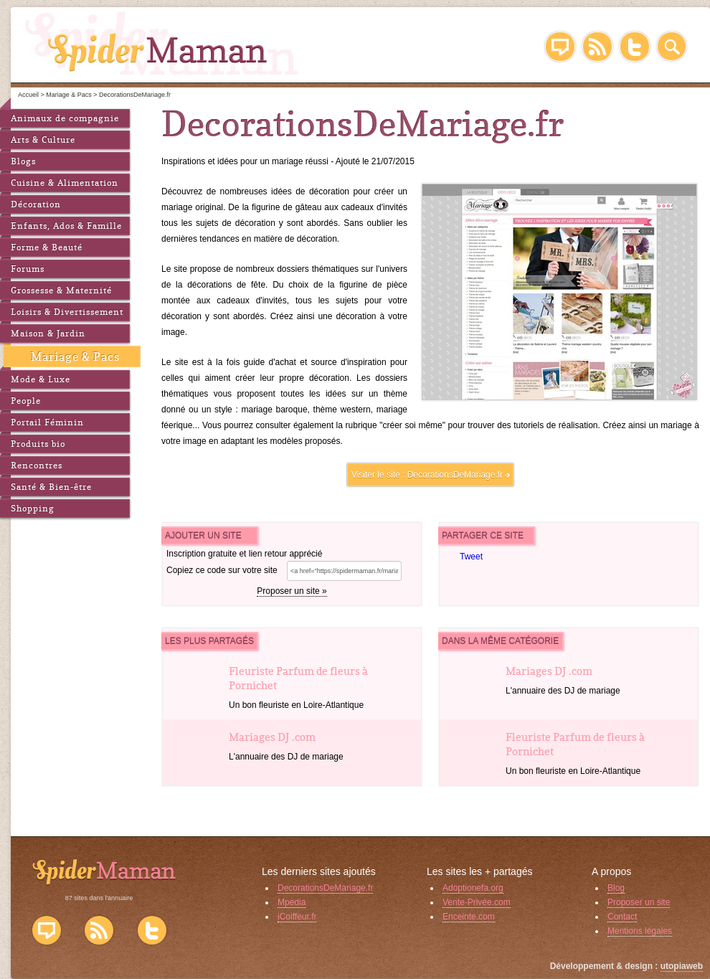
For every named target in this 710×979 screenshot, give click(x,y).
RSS (597, 47)
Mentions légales (639, 931)
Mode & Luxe (40, 379)
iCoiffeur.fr (297, 917)
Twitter (635, 47)
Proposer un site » (291, 591)
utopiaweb (682, 966)
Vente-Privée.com (476, 902)
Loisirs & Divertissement (67, 311)
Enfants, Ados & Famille (66, 225)
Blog (560, 47)
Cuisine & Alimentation (64, 182)
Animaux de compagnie (65, 118)
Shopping (33, 508)
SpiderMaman (162, 43)
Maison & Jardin (48, 333)
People (26, 400)
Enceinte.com (468, 917)
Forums (27, 268)
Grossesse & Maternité (61, 290)
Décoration (36, 204)
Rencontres (36, 465)
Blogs (23, 161)
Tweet (471, 557)
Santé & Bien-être (51, 486)
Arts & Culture (43, 139)
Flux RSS (99, 930)
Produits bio (38, 443)
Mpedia (292, 902)
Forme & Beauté (46, 247)
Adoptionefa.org (472, 888)
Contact (622, 917)
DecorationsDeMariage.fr (455, 475)
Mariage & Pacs (75, 356)
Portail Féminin (47, 422)
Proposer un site (638, 902)
